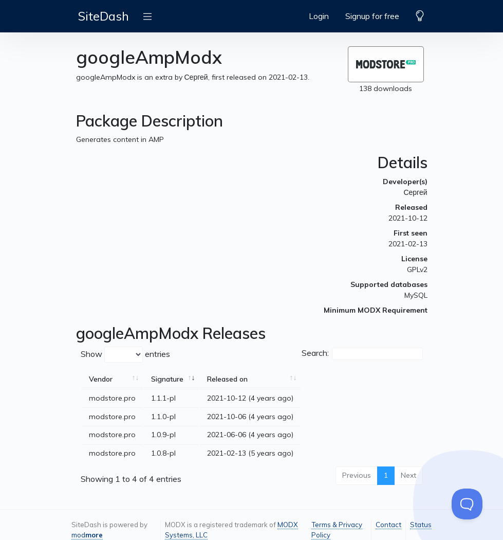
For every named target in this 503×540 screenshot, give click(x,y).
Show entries (125, 355)
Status (421, 524)
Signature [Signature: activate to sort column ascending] (167, 379)
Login (319, 16)
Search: (362, 354)
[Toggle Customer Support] (467, 504)
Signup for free (372, 16)
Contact (388, 524)
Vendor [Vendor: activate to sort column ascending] (101, 379)
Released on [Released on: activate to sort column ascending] (227, 379)
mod (87, 535)
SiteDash (103, 16)
